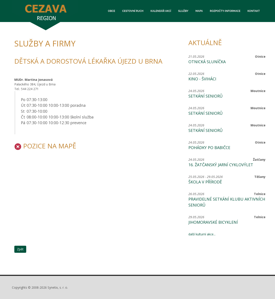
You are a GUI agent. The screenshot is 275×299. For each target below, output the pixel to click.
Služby (183, 11)
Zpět (20, 249)
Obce (111, 11)
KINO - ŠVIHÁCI (202, 78)
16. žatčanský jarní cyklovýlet (220, 164)
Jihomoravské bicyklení (213, 222)
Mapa (199, 11)
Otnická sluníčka (207, 61)
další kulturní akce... (202, 234)
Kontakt (253, 11)
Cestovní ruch (132, 11)
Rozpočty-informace (225, 11)
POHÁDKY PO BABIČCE (209, 147)
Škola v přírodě (205, 182)
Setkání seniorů (205, 96)
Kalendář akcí (161, 11)
